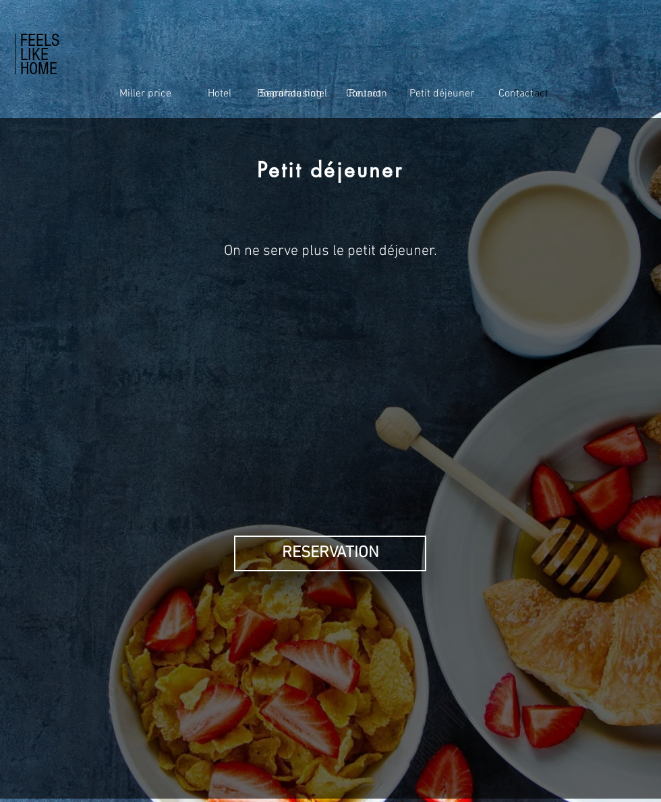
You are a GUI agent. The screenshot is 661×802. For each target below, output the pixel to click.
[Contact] (516, 93)
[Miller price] (145, 93)
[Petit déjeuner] (442, 93)
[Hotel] (219, 93)
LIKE (34, 55)
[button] (330, 553)
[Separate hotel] (293, 93)
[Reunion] (367, 93)
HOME (38, 69)
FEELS (39, 40)
